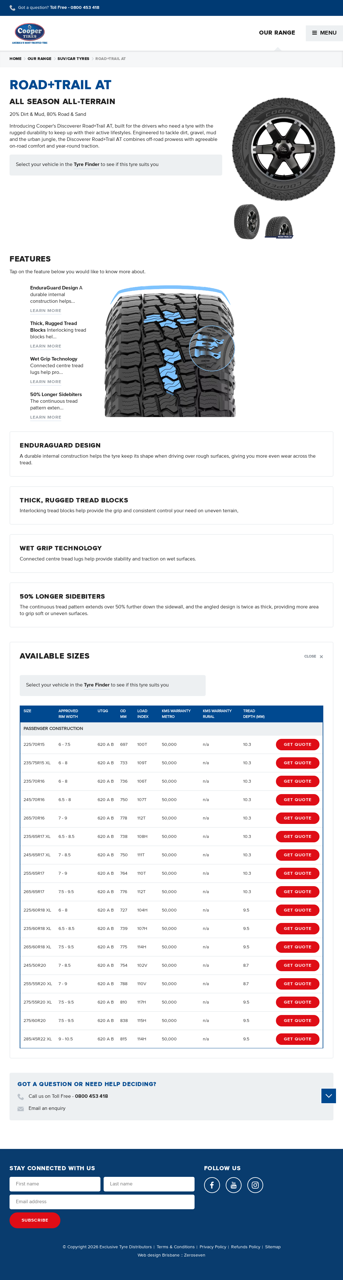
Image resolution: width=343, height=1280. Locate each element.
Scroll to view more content (329, 1096)
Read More (108, 297)
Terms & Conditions (176, 1247)
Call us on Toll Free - (62, 1097)
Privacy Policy (213, 1247)
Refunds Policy (245, 1247)
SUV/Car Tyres (76, 59)
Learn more (45, 310)
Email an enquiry (41, 1109)
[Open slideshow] (283, 149)
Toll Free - (74, 7)
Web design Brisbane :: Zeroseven (171, 1255)
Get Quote (298, 744)
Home (18, 59)
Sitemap (273, 1247)
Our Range (42, 59)
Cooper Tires (30, 33)
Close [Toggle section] (313, 656)
